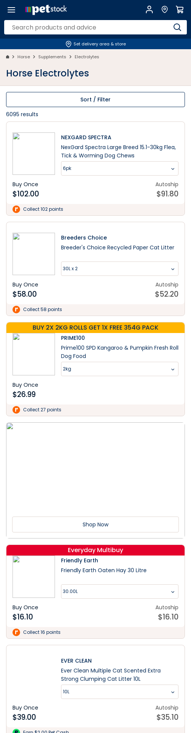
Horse (23, 57)
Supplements (52, 57)
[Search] (177, 27)
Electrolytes (87, 57)
